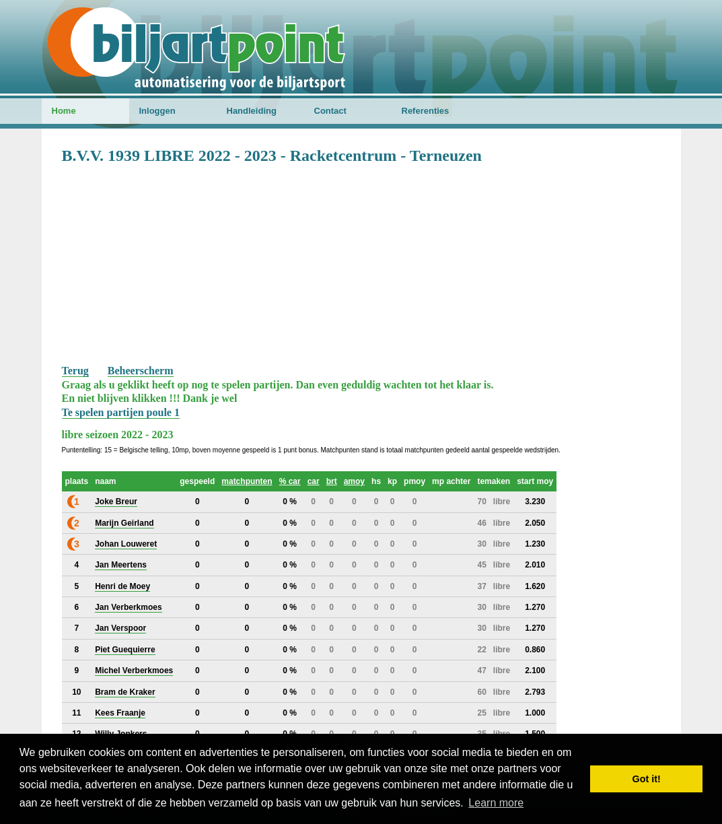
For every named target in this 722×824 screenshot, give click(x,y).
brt (331, 481)
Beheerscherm (141, 370)
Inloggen (157, 111)
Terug (75, 370)
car (314, 481)
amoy (354, 481)
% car (290, 481)
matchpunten (246, 481)
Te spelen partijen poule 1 (121, 412)
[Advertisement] (361, 263)
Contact (330, 111)
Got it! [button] (647, 779)
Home (64, 111)
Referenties (425, 111)
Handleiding (252, 111)
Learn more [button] (496, 803)
